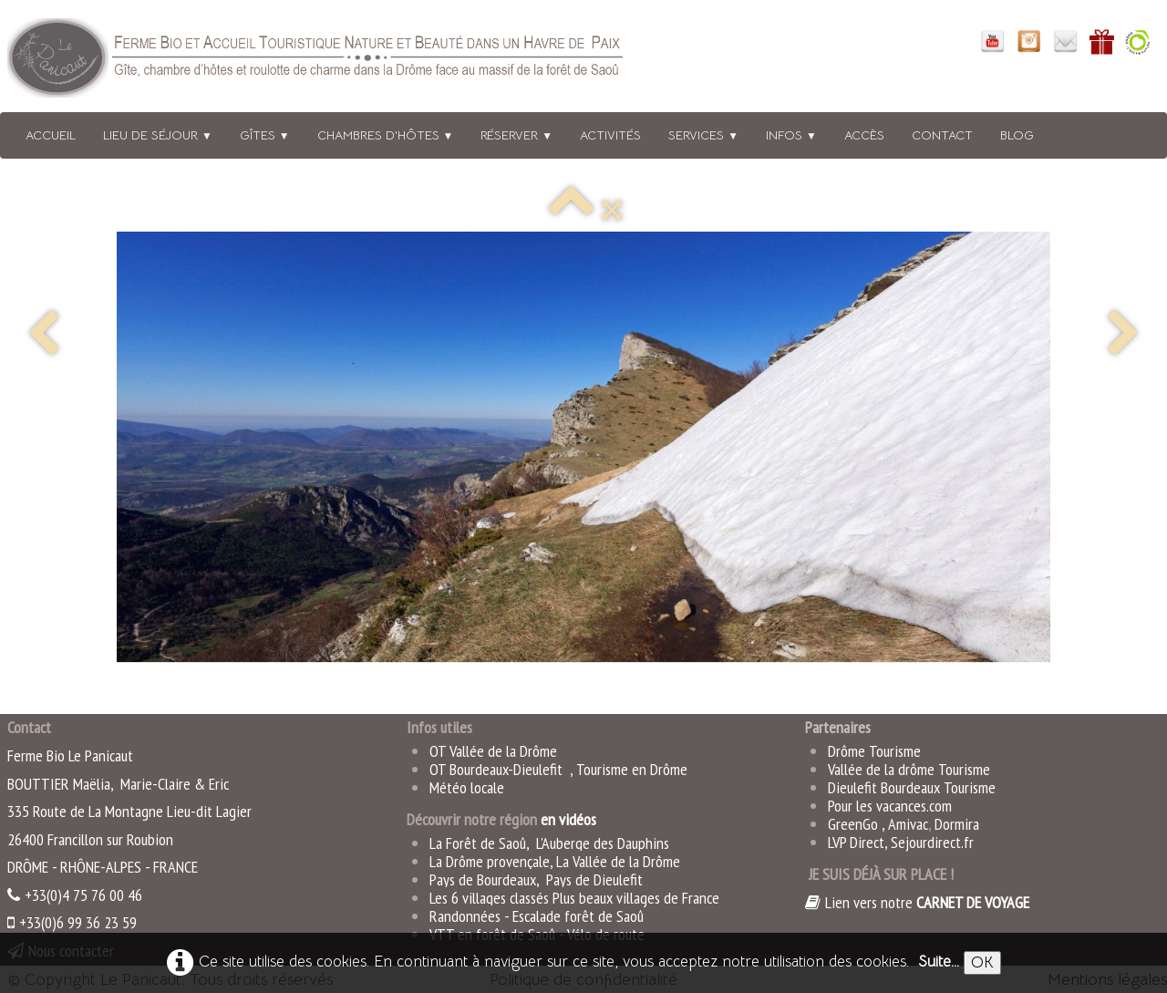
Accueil (51, 135)
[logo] (340, 61)
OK (982, 962)
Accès (864, 135)
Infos (791, 135)
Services (703, 135)
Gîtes (265, 135)
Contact (942, 135)
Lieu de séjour (157, 135)
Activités (610, 135)
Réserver (516, 135)
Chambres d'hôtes (385, 135)
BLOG (1017, 135)
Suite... (938, 961)
